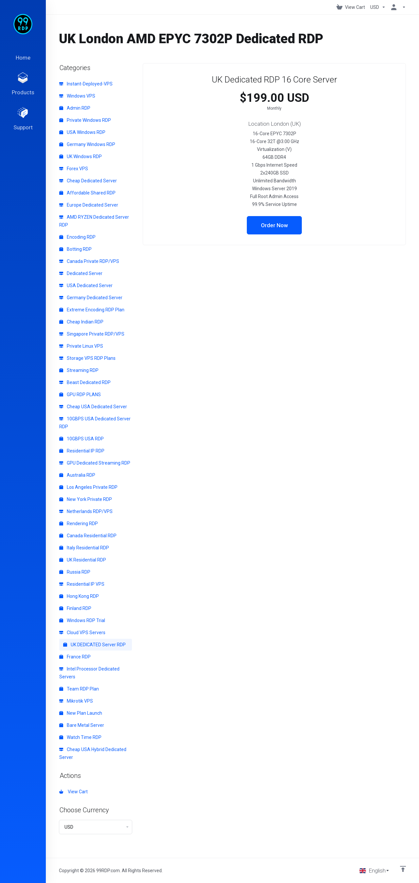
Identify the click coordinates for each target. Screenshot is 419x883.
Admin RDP (74, 108)
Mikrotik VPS (76, 701)
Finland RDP (75, 608)
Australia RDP (77, 475)
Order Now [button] (274, 225)
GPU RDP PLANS (80, 394)
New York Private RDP (85, 499)
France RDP (75, 656)
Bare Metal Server (81, 725)
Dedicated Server (80, 273)
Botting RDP (75, 249)
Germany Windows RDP (87, 144)
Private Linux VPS (81, 346)
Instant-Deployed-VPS (86, 83)
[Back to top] (403, 868)
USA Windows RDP (82, 132)
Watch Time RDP (80, 737)
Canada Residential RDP (88, 535)
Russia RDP (74, 572)
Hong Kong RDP (79, 596)
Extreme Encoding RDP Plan (91, 309)
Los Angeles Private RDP (88, 487)
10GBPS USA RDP (81, 438)
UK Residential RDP (82, 559)
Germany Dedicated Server (90, 297)
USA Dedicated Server (86, 285)
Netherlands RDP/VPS (86, 511)
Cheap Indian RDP (81, 321)
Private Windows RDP (85, 120)
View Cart (73, 791)
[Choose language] (374, 870)
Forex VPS (73, 168)
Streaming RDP (79, 370)
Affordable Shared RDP (87, 192)
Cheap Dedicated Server (88, 180)
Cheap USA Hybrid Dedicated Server (92, 753)
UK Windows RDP (80, 156)
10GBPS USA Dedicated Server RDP (95, 422)
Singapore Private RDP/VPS (91, 334)
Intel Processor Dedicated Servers (89, 672)
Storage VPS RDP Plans (87, 358)
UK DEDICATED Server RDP (94, 644)
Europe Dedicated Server (88, 205)
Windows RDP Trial (82, 620)
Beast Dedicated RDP (85, 382)
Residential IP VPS (81, 584)
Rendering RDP (78, 523)
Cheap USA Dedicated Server (93, 406)
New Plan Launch (80, 713)
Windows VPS (77, 96)
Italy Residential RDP (84, 547)
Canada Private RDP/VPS (89, 261)
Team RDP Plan (79, 688)
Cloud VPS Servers (82, 632)
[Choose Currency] (378, 7)
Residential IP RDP (81, 450)
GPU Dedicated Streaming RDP (94, 463)
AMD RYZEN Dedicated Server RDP (94, 221)
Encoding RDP (77, 237)
